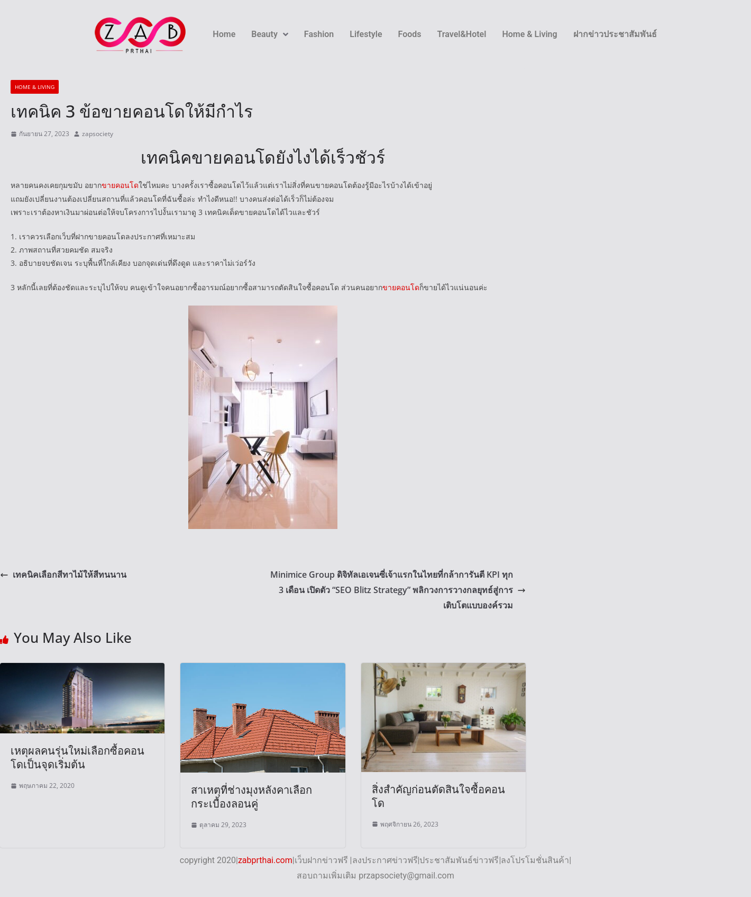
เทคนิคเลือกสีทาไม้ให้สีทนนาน (63, 574)
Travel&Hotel (462, 34)
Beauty (269, 34)
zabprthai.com (265, 860)
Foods (410, 34)
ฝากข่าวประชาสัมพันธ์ (615, 34)
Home (224, 34)
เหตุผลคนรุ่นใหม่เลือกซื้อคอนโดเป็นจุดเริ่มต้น (77, 757)
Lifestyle (366, 34)
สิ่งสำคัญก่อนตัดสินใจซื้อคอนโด (438, 796)
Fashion (319, 34)
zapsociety (97, 133)
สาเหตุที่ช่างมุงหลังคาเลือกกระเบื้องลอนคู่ (251, 797)
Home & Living (529, 34)
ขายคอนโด (120, 185)
